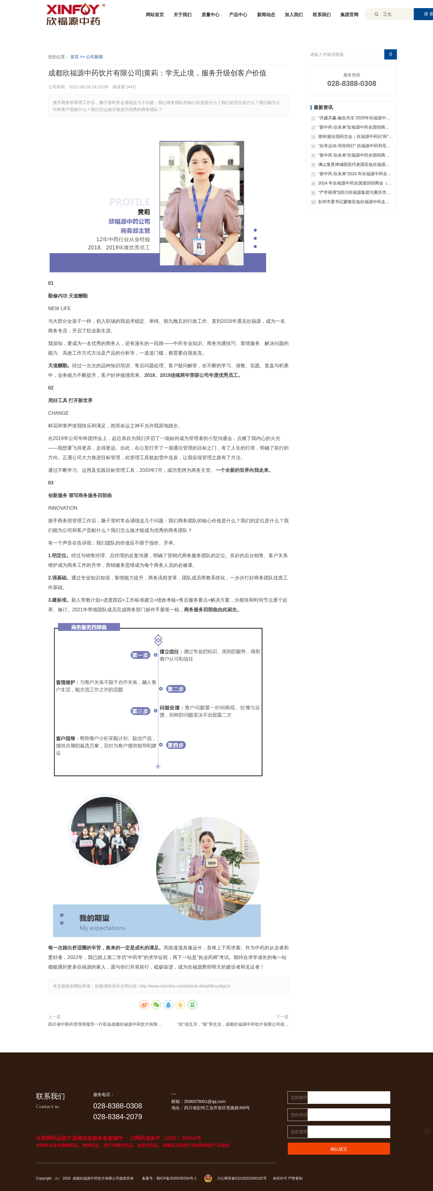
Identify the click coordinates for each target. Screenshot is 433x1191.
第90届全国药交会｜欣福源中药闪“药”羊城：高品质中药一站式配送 (355, 137)
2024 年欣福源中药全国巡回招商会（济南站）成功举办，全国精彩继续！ (355, 183)
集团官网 (349, 14)
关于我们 (183, 14)
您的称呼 (299, 1097)
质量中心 (210, 14)
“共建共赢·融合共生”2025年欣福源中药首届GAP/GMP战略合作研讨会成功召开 (355, 118)
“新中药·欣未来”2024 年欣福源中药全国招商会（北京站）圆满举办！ (355, 174)
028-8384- (109, 1117)
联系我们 (322, 14)
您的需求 (299, 1131)
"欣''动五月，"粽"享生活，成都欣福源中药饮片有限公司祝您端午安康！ (233, 1025)
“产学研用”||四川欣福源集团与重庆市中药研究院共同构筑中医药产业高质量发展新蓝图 (354, 193)
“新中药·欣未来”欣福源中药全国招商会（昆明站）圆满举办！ (353, 127)
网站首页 (155, 14)
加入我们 (294, 14)
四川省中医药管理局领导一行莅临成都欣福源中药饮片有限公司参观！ (105, 1025)
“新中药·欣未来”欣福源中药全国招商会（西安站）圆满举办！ (353, 155)
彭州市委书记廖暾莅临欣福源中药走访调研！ (354, 202)
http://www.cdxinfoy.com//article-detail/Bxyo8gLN (185, 986)
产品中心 (238, 14)
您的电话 (299, 1114)
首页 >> (78, 56)
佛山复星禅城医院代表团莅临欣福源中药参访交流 (354, 165)
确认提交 (338, 1149)
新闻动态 (266, 14)
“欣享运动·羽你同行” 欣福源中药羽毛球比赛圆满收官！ (354, 146)
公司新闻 (94, 56)
